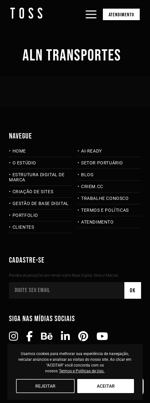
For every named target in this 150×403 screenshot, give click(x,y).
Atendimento (121, 15)
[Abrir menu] (91, 9)
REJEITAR (45, 386)
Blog (87, 174)
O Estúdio (24, 162)
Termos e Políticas (105, 210)
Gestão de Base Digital (41, 203)
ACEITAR (106, 386)
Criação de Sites (33, 191)
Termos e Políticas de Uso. (81, 371)
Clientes (23, 227)
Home (19, 151)
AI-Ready (91, 151)
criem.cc (92, 186)
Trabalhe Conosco (105, 198)
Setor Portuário (102, 162)
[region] (74, 372)
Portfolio (25, 215)
